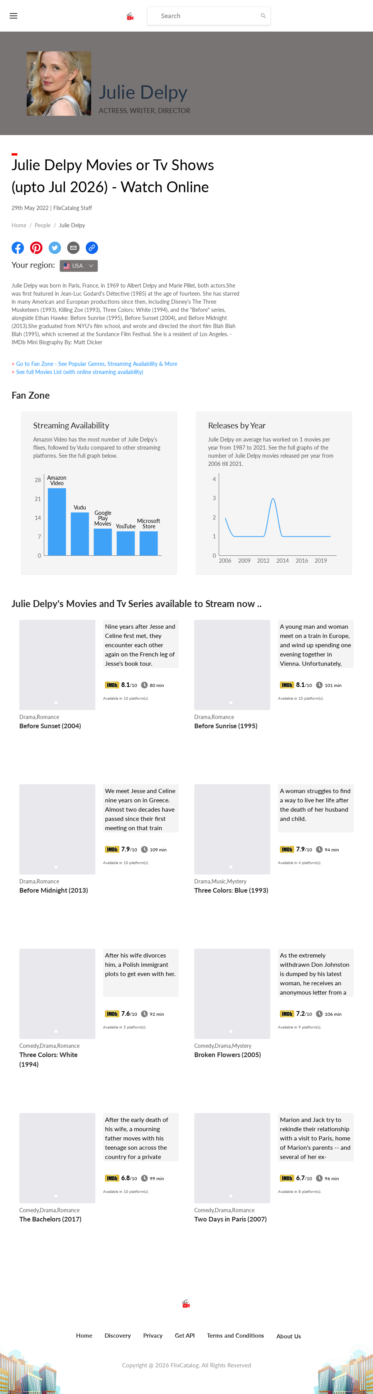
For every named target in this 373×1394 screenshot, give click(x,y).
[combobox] (78, 266)
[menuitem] (84, 1339)
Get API (185, 1335)
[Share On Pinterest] (36, 248)
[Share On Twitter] (55, 248)
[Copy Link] (92, 248)
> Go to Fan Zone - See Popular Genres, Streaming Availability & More (94, 363)
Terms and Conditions (235, 1335)
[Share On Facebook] (18, 248)
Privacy (153, 1335)
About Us (288, 1336)
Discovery (118, 1335)
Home (19, 225)
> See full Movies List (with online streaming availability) (77, 372)
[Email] (73, 248)
